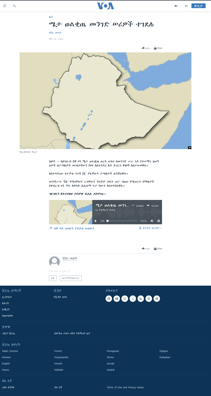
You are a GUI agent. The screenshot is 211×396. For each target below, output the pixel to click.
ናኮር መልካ (55, 32)
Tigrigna (163, 351)
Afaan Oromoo (10, 351)
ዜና (51, 17)
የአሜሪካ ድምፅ (107, 210)
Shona (110, 357)
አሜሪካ (5, 309)
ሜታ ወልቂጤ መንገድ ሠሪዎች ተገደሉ (125, 205)
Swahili (110, 369)
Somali (110, 363)
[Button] (146, 48)
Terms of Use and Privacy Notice (125, 387)
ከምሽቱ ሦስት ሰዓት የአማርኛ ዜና (72, 333)
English (6, 363)
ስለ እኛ (58, 387)
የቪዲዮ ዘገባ (60, 297)
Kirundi (58, 363)
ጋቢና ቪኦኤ (8, 333)
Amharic (6, 357)
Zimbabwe (164, 357)
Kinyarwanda (61, 357)
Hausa (5, 369)
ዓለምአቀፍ (7, 315)
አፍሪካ (5, 303)
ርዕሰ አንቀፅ (8, 387)
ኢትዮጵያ (7, 297)
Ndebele (58, 369)
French (58, 351)
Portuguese (113, 351)
